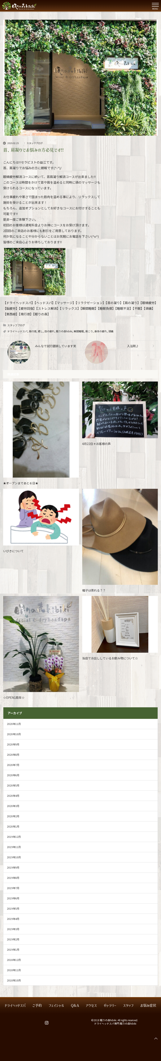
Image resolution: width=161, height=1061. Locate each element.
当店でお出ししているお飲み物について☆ (110, 658)
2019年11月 (14, 847)
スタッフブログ (35, 143)
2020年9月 (13, 744)
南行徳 (32, 331)
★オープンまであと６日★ (20, 483)
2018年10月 (14, 980)
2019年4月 (13, 918)
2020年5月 (13, 785)
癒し (40, 331)
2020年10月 (14, 734)
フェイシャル (56, 1005)
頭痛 (110, 331)
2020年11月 (14, 724)
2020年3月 (13, 806)
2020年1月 (13, 826)
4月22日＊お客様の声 (96, 444)
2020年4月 (13, 795)
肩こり (89, 331)
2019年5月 (13, 908)
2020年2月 (13, 816)
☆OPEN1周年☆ (14, 697)
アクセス (91, 1005)
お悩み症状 (148, 1005)
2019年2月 (13, 939)
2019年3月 (13, 929)
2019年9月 (13, 867)
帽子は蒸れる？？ (94, 590)
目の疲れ (49, 331)
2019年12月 (14, 836)
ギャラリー (110, 1005)
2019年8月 (13, 877)
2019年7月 (13, 888)
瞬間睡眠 (79, 331)
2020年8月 (13, 754)
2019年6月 (13, 898)
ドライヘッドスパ (17, 331)
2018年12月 (14, 960)
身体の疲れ (100, 331)
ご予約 (37, 1005)
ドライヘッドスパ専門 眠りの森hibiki (115, 1023)
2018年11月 (14, 970)
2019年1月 (13, 949)
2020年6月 (13, 775)
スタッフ (128, 1005)
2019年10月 (14, 857)
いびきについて (13, 551)
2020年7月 (13, 765)
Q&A (75, 1005)
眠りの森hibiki (64, 331)
